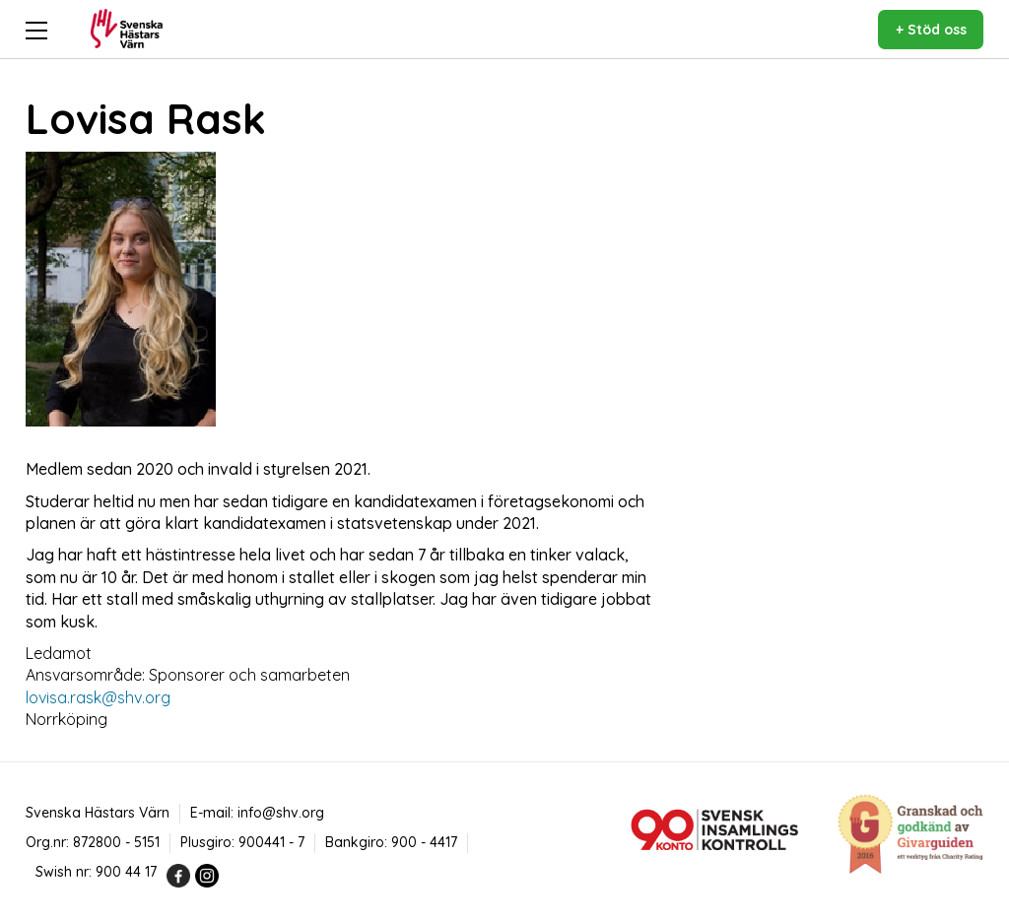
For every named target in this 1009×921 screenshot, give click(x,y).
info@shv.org (280, 813)
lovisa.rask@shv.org (98, 697)
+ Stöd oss (931, 29)
